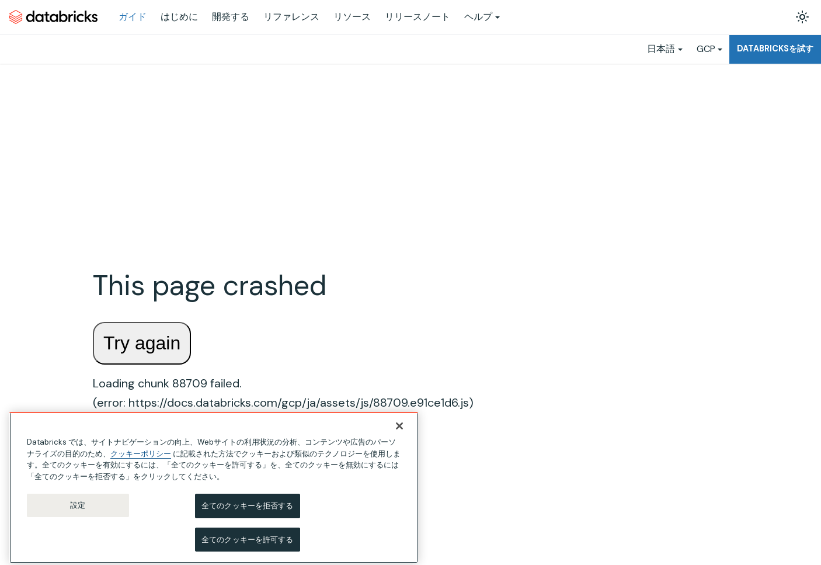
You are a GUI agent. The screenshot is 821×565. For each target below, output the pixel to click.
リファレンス (291, 17)
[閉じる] (399, 433)
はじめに (179, 17)
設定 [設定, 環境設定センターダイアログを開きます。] (77, 513)
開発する (230, 17)
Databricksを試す (775, 48)
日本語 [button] (661, 49)
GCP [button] (706, 49)
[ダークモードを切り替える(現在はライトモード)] (802, 17)
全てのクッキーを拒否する (247, 513)
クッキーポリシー (140, 461)
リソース (352, 17)
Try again (141, 342)
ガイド (133, 17)
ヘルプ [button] (478, 17)
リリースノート (417, 17)
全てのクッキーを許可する (247, 547)
